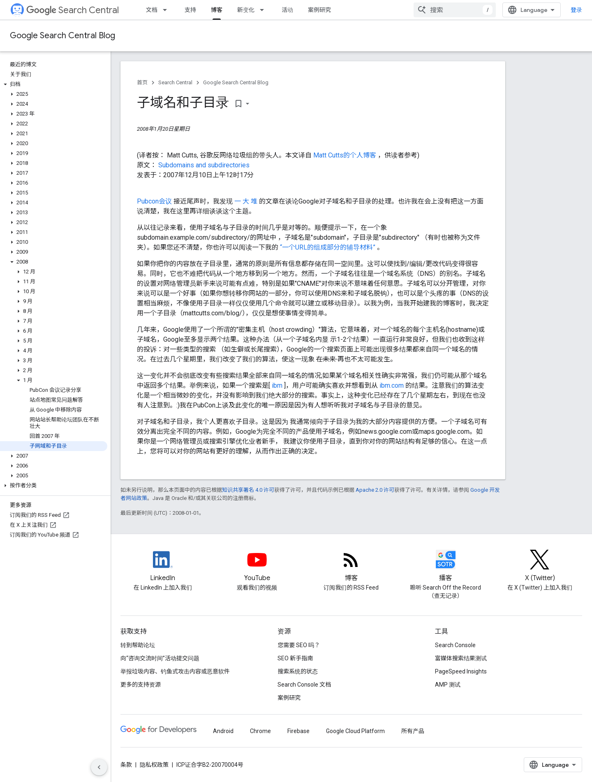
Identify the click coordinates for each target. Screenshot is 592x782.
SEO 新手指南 (295, 658)
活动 (287, 10)
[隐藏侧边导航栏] (99, 767)
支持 (190, 10)
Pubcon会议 (155, 201)
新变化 (245, 10)
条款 (126, 764)
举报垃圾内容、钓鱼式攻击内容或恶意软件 (175, 671)
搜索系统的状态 (298, 671)
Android (223, 731)
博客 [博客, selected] (216, 10)
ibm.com (392, 385)
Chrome (260, 731)
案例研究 (319, 10)
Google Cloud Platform (355, 731)
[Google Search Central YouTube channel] (256, 566)
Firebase (298, 731)
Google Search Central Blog (62, 35)
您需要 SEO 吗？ (299, 645)
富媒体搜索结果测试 (461, 658)
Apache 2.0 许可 (375, 490)
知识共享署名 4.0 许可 (248, 490)
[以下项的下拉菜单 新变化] (264, 10)
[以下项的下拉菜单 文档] (167, 10)
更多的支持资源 (140, 684)
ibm (278, 385)
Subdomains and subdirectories (204, 165)
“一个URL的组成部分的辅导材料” (328, 247)
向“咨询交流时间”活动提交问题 (159, 658)
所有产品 (412, 731)
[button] (53, 84)
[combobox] (455, 9)
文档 (151, 10)
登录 (576, 10)
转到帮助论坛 (137, 645)
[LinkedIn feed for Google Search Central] (162, 566)
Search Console (455, 645)
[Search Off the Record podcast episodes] (445, 566)
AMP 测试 (447, 684)
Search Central (72, 10)
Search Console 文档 (304, 684)
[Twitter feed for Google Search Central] (539, 566)
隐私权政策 (154, 764)
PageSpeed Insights (461, 671)
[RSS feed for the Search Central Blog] (351, 566)
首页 (142, 82)
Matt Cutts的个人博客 (345, 155)
